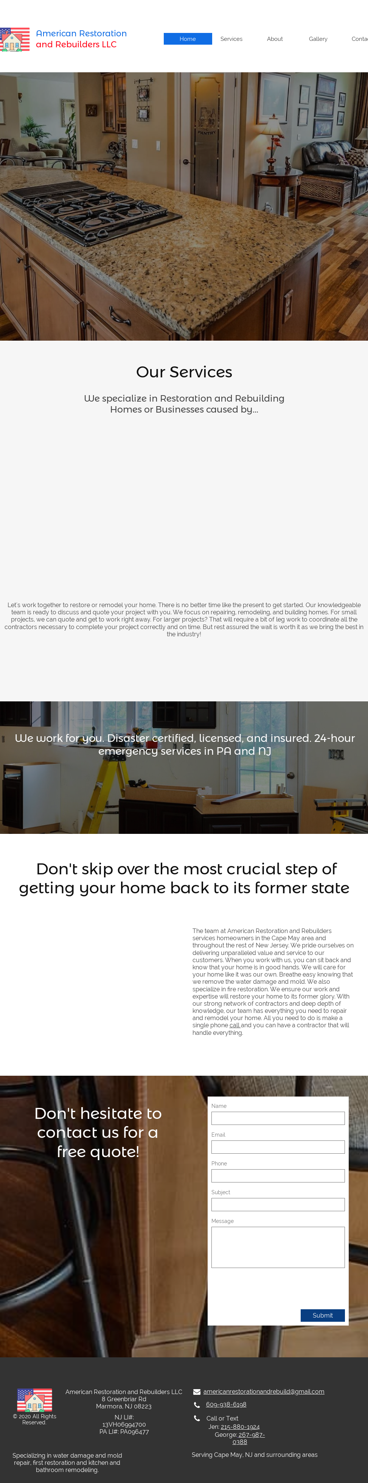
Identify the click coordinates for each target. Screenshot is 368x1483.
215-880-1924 (240, 1426)
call (235, 1025)
